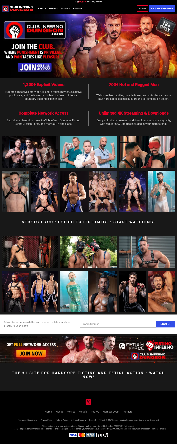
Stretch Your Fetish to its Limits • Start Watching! (88, 222)
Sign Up (165, 324)
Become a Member (162, 8)
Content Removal (159, 429)
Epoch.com (26, 429)
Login (142, 8)
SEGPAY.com (113, 429)
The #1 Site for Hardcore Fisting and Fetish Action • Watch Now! (88, 375)
